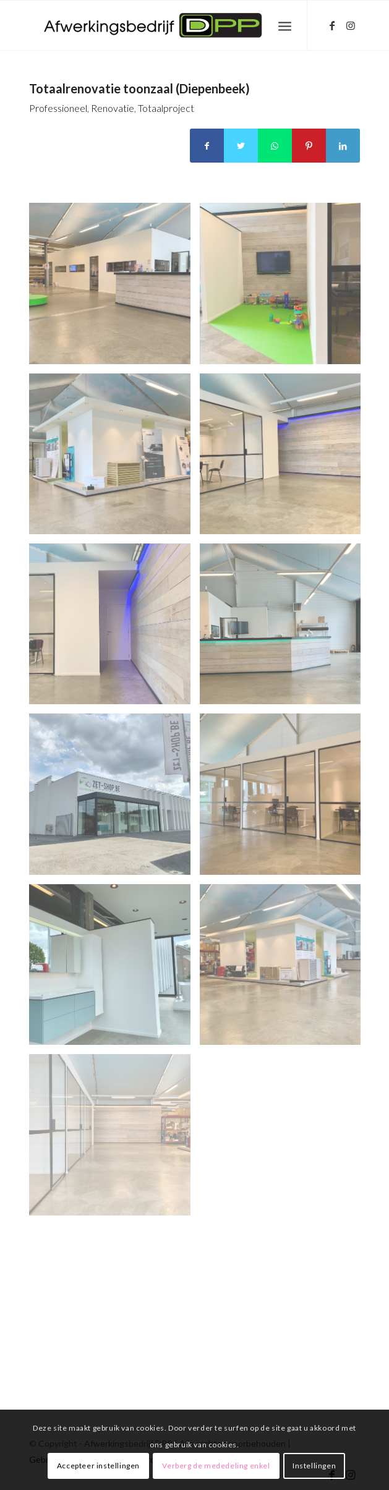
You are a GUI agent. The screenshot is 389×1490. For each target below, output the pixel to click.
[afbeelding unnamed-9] (285, 969)
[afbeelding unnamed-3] (285, 458)
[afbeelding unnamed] (114, 288)
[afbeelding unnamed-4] (114, 628)
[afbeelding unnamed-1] (285, 288)
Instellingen (314, 1465)
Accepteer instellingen (98, 1465)
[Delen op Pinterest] (309, 146)
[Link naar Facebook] (332, 25)
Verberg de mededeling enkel (216, 1465)
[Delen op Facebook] (207, 146)
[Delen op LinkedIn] (343, 146)
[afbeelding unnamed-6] (114, 798)
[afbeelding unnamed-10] (114, 1139)
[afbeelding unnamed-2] (114, 458)
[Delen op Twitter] (241, 146)
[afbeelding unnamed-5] (285, 628)
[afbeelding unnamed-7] (285, 798)
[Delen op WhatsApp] (275, 146)
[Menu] (284, 25)
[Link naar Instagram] (350, 25)
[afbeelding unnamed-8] (114, 969)
